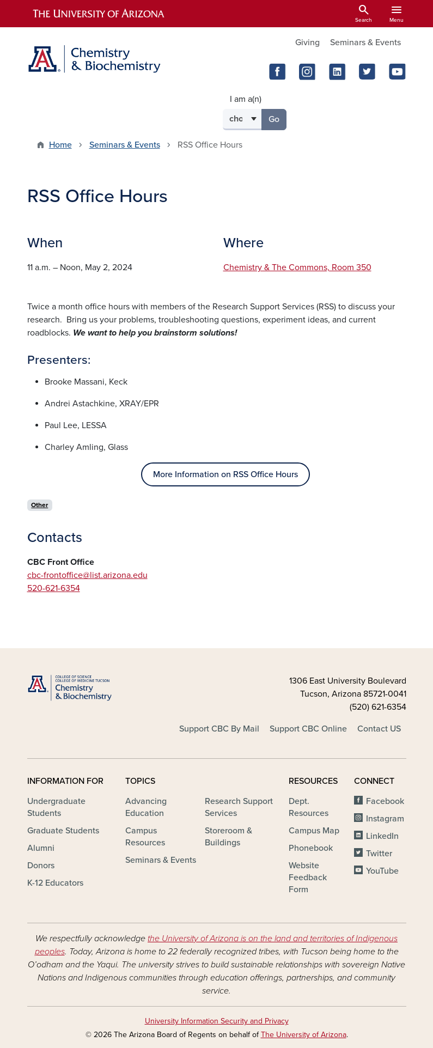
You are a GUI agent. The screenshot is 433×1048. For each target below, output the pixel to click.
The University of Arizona (303, 1034)
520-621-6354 (53, 588)
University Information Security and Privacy (217, 1021)
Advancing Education (146, 807)
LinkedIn (382, 836)
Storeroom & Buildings (228, 836)
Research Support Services (239, 807)
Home (60, 144)
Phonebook (311, 848)
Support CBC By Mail (219, 728)
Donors (40, 865)
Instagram (385, 818)
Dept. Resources (308, 807)
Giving (307, 42)
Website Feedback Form (308, 877)
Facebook (385, 801)
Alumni (40, 848)
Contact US (379, 728)
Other (39, 505)
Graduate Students (63, 830)
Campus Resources (145, 836)
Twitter (379, 853)
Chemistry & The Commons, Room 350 (297, 267)
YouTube (382, 871)
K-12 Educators (55, 883)
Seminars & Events (365, 42)
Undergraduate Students (56, 807)
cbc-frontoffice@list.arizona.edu (87, 575)
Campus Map (314, 830)
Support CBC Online (308, 728)
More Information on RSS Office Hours (225, 474)
